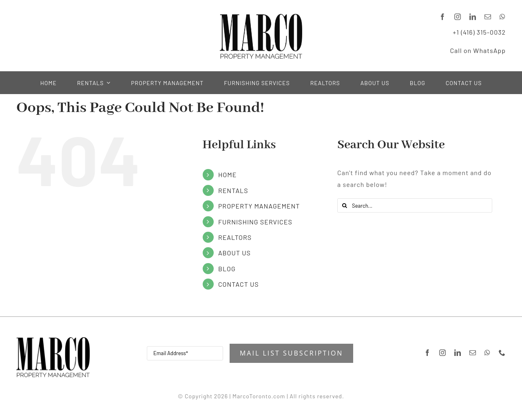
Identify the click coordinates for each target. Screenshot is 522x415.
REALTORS (235, 237)
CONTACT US (238, 284)
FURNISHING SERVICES (255, 222)
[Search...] (414, 205)
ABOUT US (234, 253)
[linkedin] (472, 16)
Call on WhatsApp (478, 49)
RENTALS (233, 190)
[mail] (487, 16)
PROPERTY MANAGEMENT (259, 206)
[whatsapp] (503, 16)
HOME (227, 174)
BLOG (227, 268)
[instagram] (457, 16)
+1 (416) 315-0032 (479, 31)
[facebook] (442, 16)
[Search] (344, 205)
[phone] (502, 352)
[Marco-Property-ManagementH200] (53, 340)
